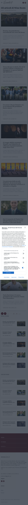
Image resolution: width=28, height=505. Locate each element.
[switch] (23, 253)
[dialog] (14, 252)
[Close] (25, 228)
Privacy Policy (21, 277)
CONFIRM (8, 272)
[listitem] (14, 250)
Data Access (13, 277)
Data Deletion (6, 277)
